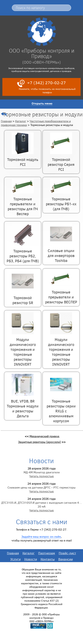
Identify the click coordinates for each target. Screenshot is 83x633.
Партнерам (46, 553)
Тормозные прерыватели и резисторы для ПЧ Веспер (23, 203)
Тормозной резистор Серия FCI (61, 162)
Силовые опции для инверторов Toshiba (61, 253)
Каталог (20, 121)
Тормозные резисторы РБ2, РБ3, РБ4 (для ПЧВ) (23, 253)
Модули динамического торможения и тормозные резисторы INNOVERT (23, 349)
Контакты (48, 559)
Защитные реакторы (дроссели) (39, 442)
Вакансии (65, 559)
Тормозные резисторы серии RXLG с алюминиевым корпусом (61, 408)
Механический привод (44, 436)
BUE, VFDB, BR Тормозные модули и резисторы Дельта (23, 406)
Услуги (15, 559)
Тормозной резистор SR (23, 297)
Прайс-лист (67, 553)
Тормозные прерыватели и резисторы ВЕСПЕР (61, 294)
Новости (30, 559)
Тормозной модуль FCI (22, 159)
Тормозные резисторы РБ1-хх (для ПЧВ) (61, 201)
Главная (6, 121)
